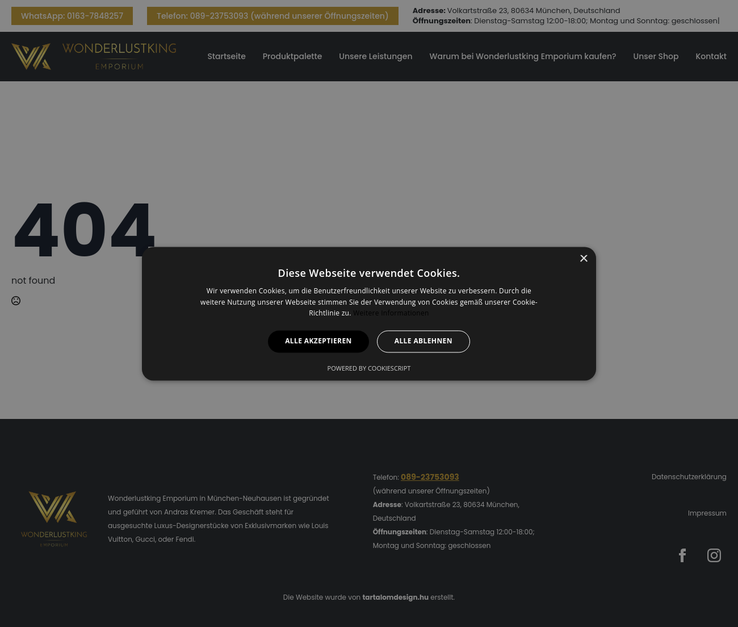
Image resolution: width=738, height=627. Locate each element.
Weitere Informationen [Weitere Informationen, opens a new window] (391, 313)
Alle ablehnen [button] (423, 341)
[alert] (369, 313)
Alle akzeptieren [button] (318, 341)
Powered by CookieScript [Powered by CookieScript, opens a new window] (369, 368)
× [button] (583, 259)
